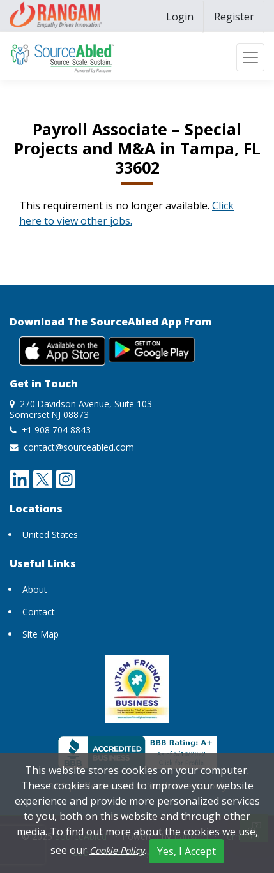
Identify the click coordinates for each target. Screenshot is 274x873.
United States (50, 534)
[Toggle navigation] (250, 57)
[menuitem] (180, 16)
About (34, 589)
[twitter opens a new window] (43, 478)
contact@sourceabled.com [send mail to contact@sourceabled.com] (79, 447)
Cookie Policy (116, 850)
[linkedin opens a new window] (20, 478)
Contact (38, 612)
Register (234, 17)
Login (180, 17)
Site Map (40, 634)
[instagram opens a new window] (66, 478)
